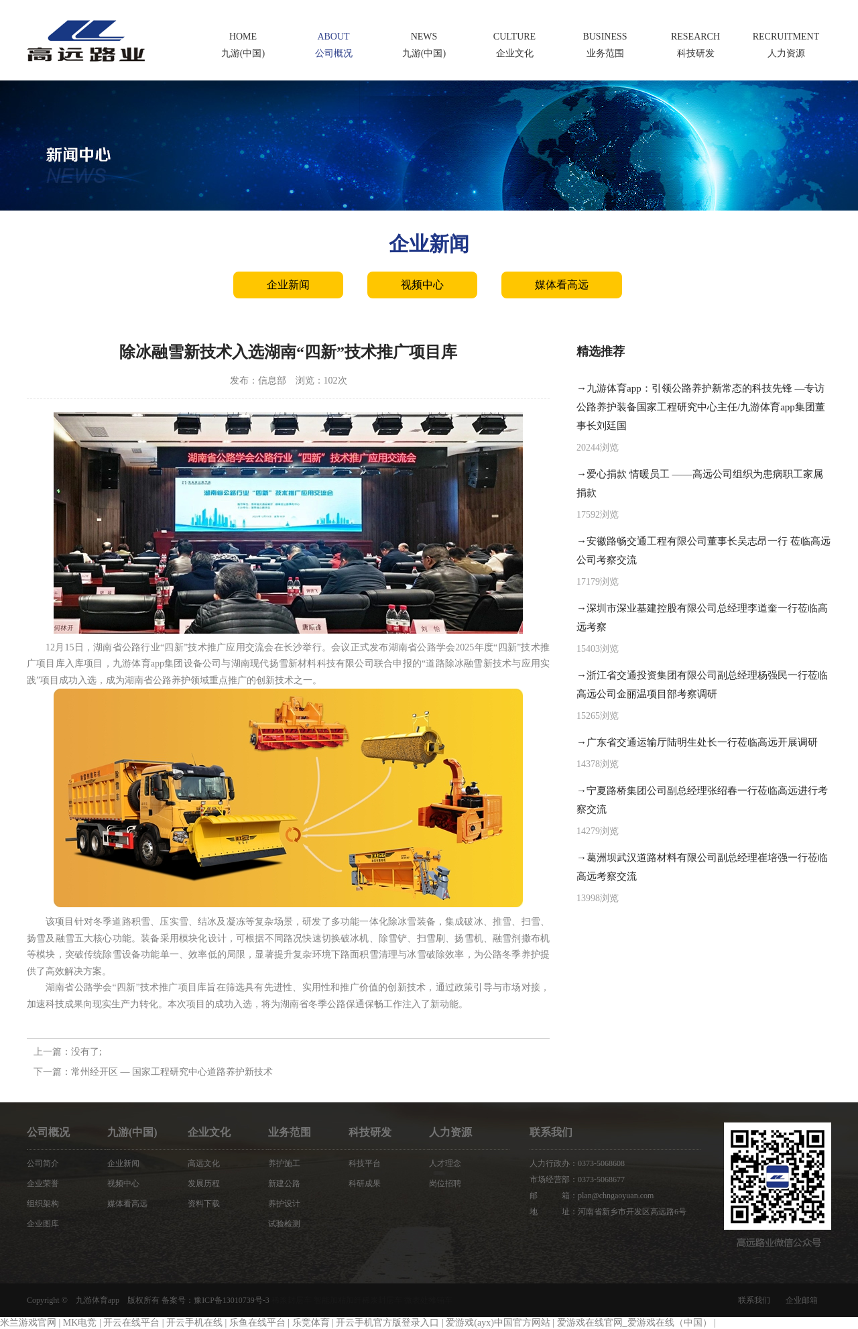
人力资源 (450, 1132)
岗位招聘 (445, 1183)
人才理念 (445, 1163)
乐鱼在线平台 (257, 1323)
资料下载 (204, 1203)
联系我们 (754, 1300)
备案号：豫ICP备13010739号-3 (215, 1300)
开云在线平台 (131, 1323)
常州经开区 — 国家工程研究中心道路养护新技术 (172, 1072)
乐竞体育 (311, 1323)
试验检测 (284, 1223)
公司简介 (43, 1163)
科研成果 (365, 1183)
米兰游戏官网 (28, 1323)
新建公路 (284, 1183)
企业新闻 (288, 284)
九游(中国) (132, 1132)
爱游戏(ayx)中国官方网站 (498, 1323)
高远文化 (204, 1163)
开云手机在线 (194, 1323)
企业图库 (43, 1223)
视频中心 (422, 284)
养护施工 (284, 1163)
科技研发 (370, 1132)
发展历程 (204, 1183)
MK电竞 (80, 1323)
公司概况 (48, 1132)
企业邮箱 (802, 1300)
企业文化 (209, 1132)
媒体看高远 (562, 284)
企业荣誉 (43, 1183)
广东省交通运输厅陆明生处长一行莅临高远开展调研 (702, 742)
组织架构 (43, 1203)
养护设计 (284, 1203)
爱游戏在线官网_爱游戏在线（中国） (634, 1323)
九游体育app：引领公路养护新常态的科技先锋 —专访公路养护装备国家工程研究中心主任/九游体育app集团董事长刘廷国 (700, 407)
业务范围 (289, 1132)
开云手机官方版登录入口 (387, 1323)
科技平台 (365, 1163)
